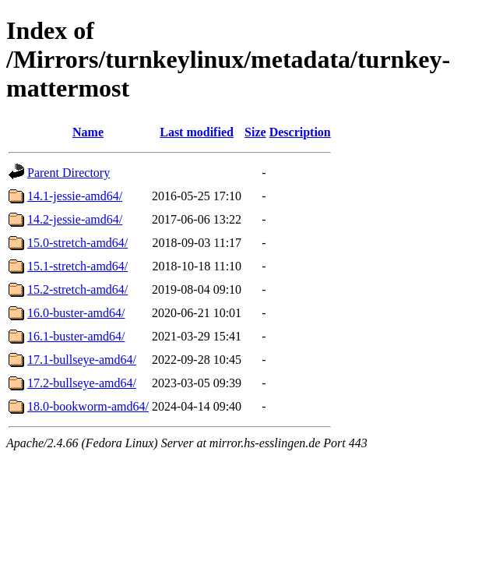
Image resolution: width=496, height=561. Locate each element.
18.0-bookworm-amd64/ (88, 406)
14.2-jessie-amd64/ (74, 219)
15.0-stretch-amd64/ (77, 242)
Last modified (197, 132)
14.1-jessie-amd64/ (74, 196)
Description (300, 132)
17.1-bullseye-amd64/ (81, 359)
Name (88, 132)
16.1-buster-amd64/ (76, 336)
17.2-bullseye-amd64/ (81, 383)
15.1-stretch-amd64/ (77, 266)
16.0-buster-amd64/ (76, 312)
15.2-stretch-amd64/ (77, 289)
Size (255, 132)
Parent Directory (68, 172)
